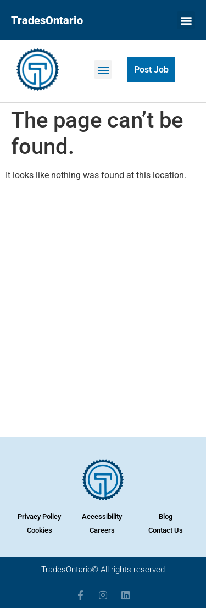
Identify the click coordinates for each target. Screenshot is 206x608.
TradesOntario (47, 20)
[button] (186, 20)
